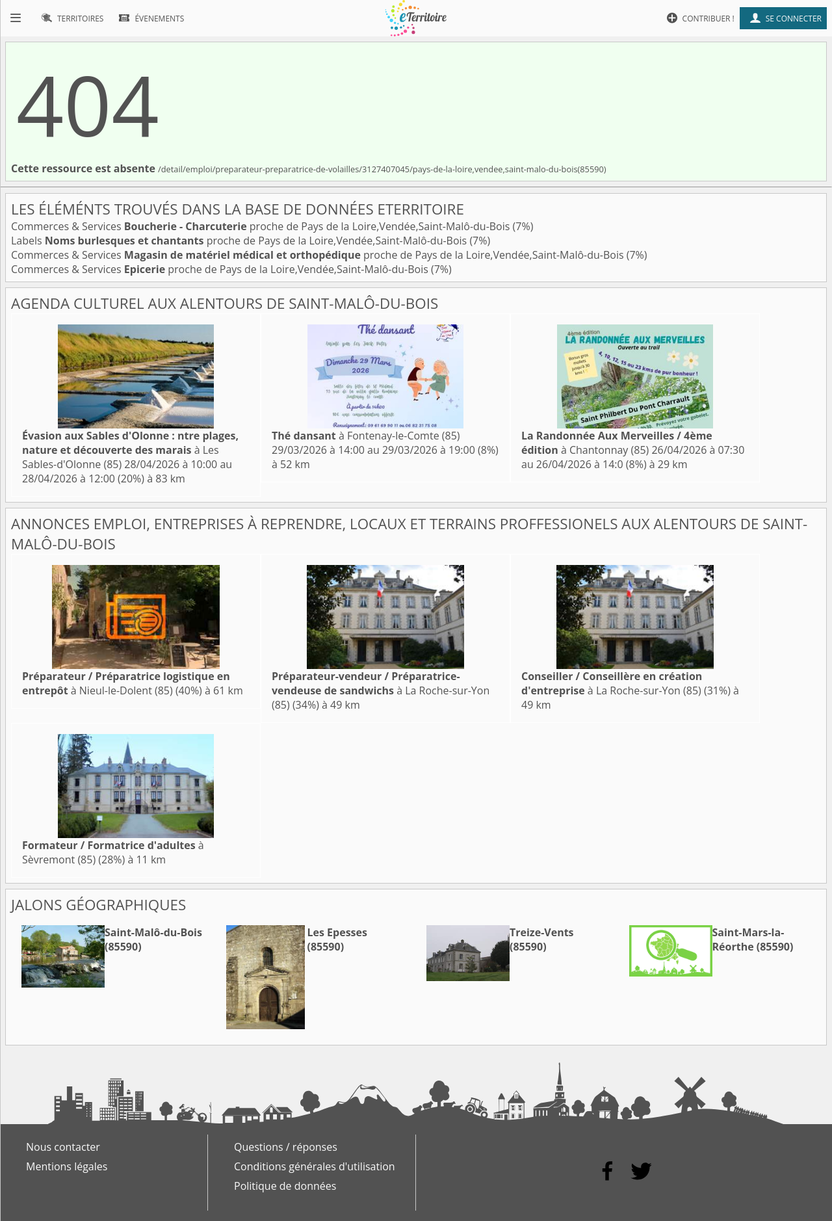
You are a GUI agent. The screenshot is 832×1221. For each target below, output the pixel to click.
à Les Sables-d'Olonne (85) (130, 449)
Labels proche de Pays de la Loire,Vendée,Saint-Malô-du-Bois (240, 240)
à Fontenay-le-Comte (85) (366, 435)
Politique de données (285, 1186)
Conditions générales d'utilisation (314, 1166)
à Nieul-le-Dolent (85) (126, 683)
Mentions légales (66, 1166)
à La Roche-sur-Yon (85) (380, 690)
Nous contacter (63, 1147)
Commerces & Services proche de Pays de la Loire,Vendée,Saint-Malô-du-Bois (262, 226)
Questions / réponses (285, 1147)
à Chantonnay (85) (616, 442)
